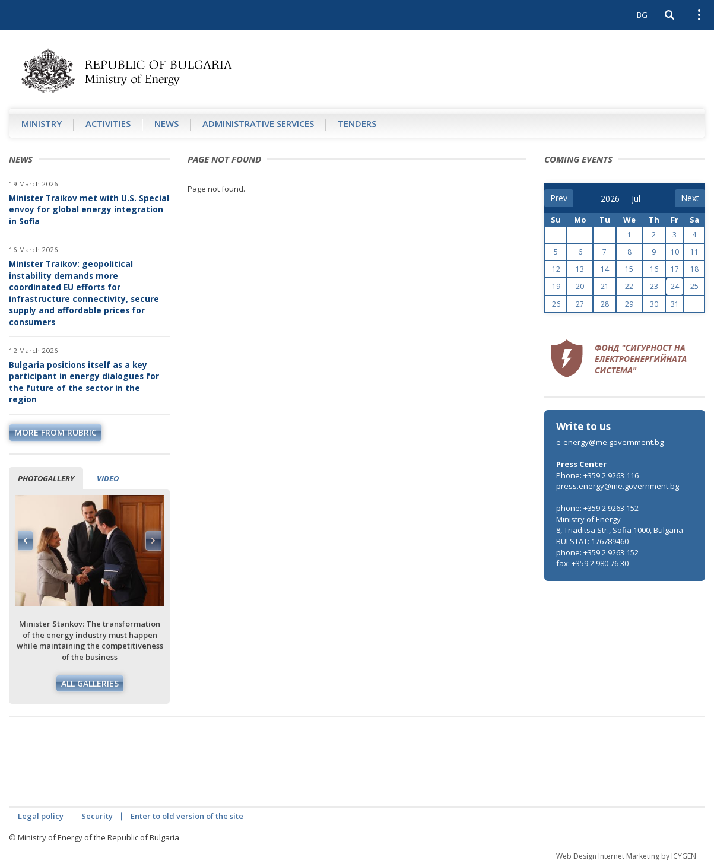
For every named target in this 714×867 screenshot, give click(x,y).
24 (675, 286)
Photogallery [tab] (46, 478)
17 (675, 269)
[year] (610, 199)
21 (605, 286)
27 (580, 304)
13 (580, 269)
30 (654, 304)
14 (605, 269)
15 (629, 269)
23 (654, 286)
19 (556, 286)
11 (694, 252)
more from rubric (55, 432)
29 (629, 304)
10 (675, 252)
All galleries (90, 683)
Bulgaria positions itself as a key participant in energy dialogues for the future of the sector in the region (84, 382)
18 (694, 269)
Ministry (41, 123)
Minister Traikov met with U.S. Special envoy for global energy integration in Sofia (89, 209)
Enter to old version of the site (187, 816)
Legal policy (41, 816)
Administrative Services (258, 123)
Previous (25, 541)
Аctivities (108, 123)
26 (556, 304)
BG (642, 14)
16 (654, 269)
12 (556, 269)
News (166, 123)
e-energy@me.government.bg (610, 442)
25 (694, 286)
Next (153, 541)
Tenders (357, 123)
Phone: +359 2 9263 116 (597, 475)
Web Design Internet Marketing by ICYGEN (626, 856)
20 (580, 286)
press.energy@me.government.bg (617, 486)
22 (629, 286)
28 (605, 304)
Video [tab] (108, 478)
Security (97, 816)
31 (675, 304)
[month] (640, 199)
